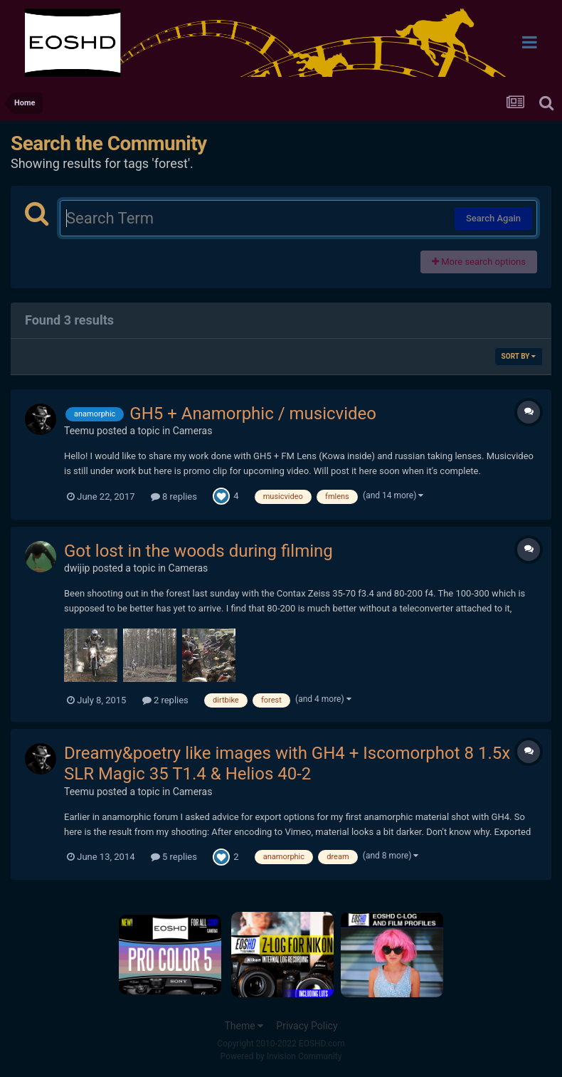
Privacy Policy (306, 1025)
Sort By (519, 356)
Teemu (79, 430)
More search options (479, 261)
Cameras (193, 430)
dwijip (77, 568)
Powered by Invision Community (281, 1056)
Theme (243, 1025)
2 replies (165, 700)
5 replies (174, 856)
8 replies (174, 496)
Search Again (493, 218)
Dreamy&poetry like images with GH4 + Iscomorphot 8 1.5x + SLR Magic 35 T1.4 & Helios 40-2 (294, 763)
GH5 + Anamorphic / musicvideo (252, 414)
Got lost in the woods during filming (198, 551)
